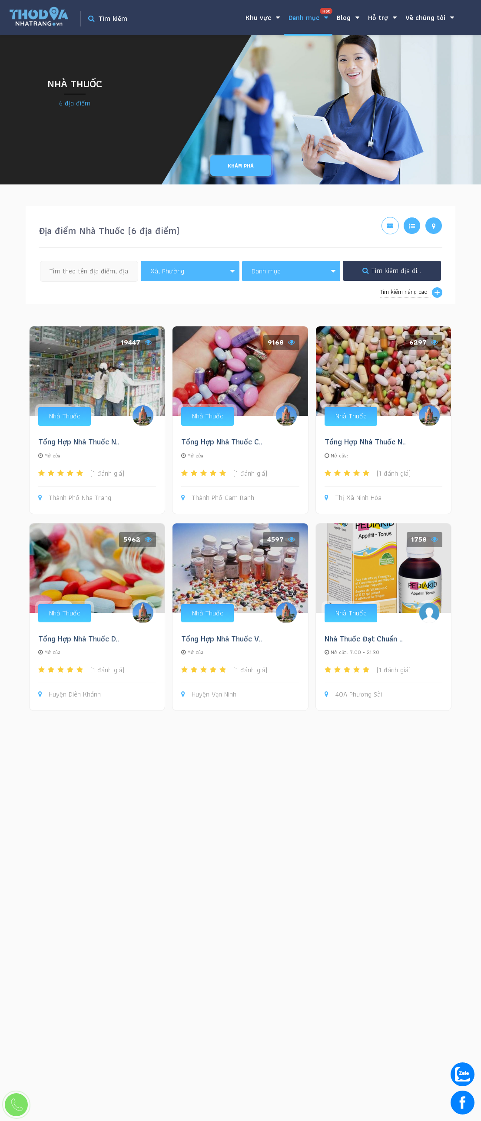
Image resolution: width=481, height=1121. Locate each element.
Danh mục (310, 15)
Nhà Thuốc (64, 416)
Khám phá (241, 165)
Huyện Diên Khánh (69, 695)
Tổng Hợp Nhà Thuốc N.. (78, 441)
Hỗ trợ (382, 17)
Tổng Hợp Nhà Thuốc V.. (221, 638)
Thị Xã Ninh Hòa (353, 498)
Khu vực (262, 17)
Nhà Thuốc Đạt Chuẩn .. (364, 638)
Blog (348, 17)
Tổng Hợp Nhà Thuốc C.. (221, 441)
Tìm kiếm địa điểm (394, 270)
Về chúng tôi (429, 17)
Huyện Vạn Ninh (208, 695)
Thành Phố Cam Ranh (217, 498)
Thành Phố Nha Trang (74, 498)
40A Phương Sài (353, 695)
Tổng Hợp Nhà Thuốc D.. (78, 638)
